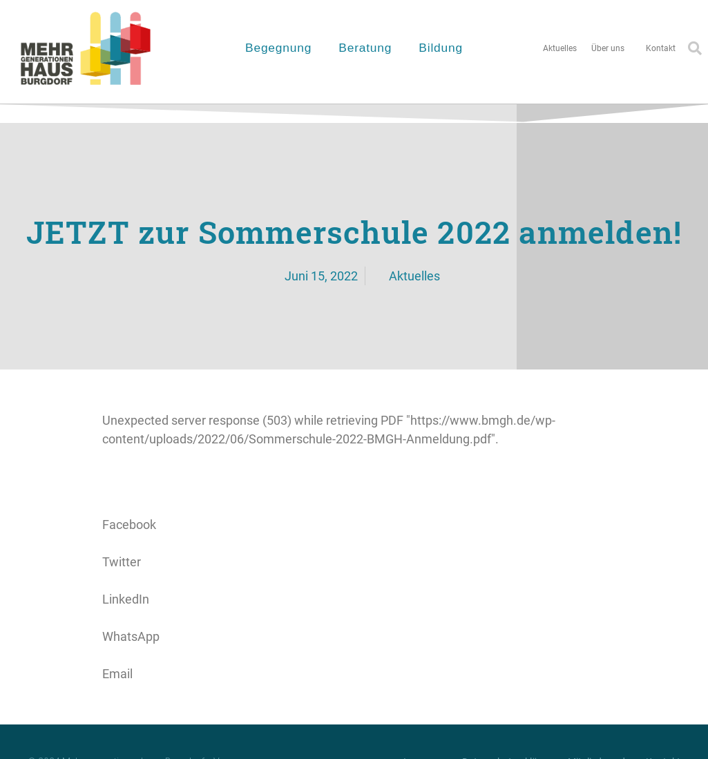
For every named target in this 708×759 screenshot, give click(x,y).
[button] (354, 515)
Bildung (444, 48)
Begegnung (281, 48)
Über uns (611, 48)
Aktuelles (560, 48)
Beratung (368, 48)
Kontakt (661, 48)
